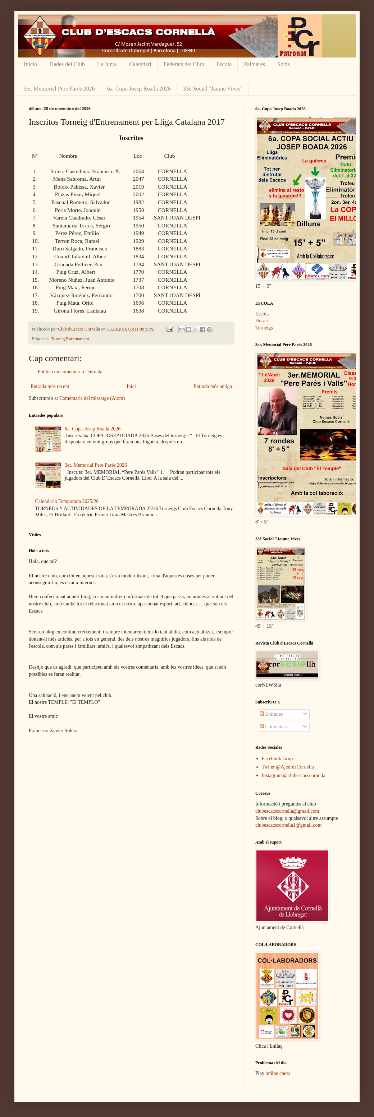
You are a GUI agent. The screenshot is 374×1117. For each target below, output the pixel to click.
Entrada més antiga (212, 386)
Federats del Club (184, 64)
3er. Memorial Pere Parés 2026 (59, 89)
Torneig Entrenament (70, 338)
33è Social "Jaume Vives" (212, 89)
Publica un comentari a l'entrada (70, 371)
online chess (277, 1073)
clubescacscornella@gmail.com (287, 811)
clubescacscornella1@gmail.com (288, 825)
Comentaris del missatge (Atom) (92, 398)
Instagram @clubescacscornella (293, 775)
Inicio (30, 64)
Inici (131, 386)
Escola (224, 64)
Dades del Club (67, 64)
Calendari (140, 64)
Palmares (254, 64)
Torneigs (264, 328)
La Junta (107, 64)
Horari (262, 320)
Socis (283, 64)
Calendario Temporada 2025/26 (67, 501)
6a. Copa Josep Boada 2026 (139, 89)
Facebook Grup (277, 758)
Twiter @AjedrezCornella (288, 767)
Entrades (271, 714)
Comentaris (274, 726)
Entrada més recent (50, 386)
